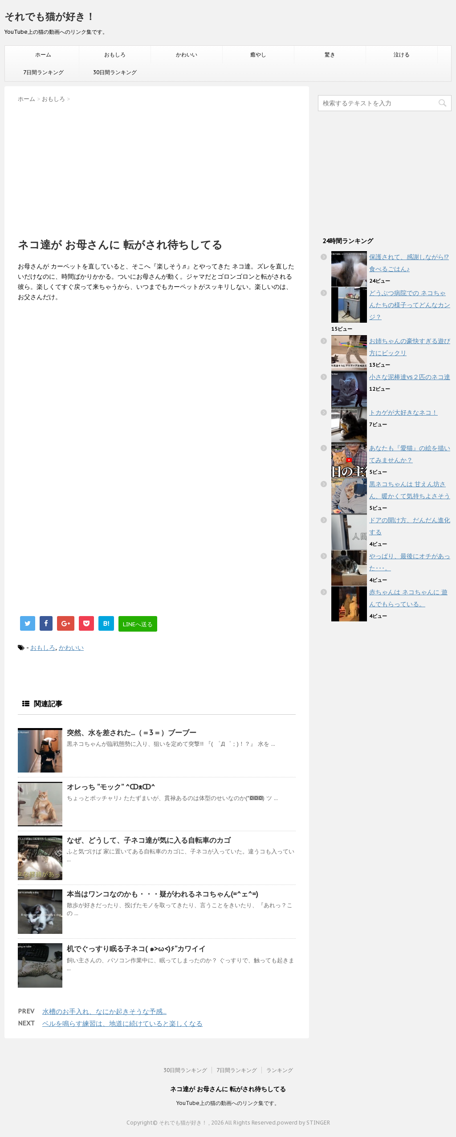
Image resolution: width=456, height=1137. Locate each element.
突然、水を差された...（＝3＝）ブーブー (131, 732)
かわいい (186, 54)
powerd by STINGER (303, 1122)
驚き (330, 54)
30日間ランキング (115, 72)
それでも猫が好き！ (49, 16)
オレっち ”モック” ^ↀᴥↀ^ (111, 786)
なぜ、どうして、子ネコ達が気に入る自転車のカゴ (149, 840)
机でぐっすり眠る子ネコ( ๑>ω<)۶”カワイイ (136, 948)
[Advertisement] (157, 167)
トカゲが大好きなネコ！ (403, 412)
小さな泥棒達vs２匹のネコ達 (409, 377)
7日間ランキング (43, 72)
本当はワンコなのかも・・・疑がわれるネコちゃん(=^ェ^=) (162, 893)
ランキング (279, 1070)
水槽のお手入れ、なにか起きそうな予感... (104, 1011)
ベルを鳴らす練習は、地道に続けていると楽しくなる (122, 1023)
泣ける (402, 54)
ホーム (43, 54)
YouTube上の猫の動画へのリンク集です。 (228, 1103)
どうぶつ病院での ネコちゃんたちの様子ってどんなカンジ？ (409, 305)
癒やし (258, 54)
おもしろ (115, 54)
